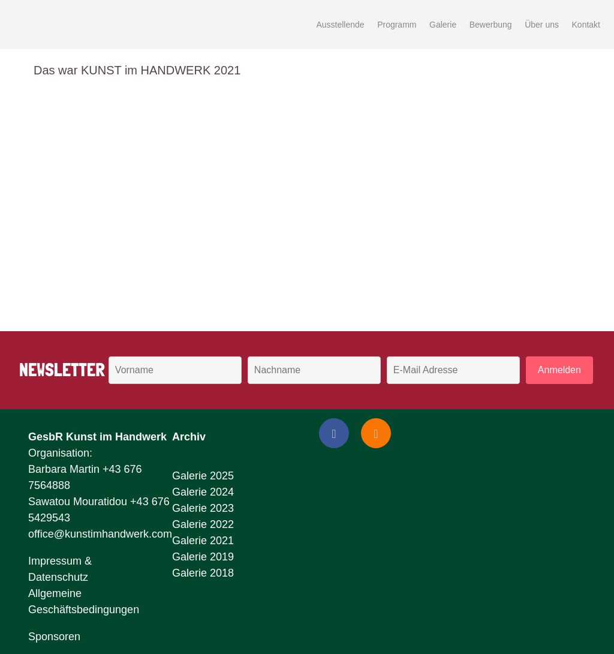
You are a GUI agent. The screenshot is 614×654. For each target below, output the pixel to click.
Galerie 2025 (203, 476)
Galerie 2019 (203, 557)
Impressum (55, 561)
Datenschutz (58, 577)
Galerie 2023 (203, 508)
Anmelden (559, 370)
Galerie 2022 (203, 524)
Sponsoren (54, 637)
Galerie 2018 (203, 573)
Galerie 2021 (203, 541)
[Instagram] (376, 433)
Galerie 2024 (203, 492)
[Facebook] (334, 433)
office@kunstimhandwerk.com (100, 534)
